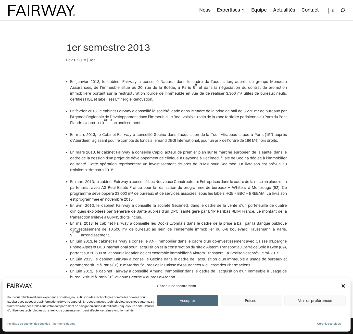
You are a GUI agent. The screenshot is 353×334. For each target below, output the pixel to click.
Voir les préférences (315, 300)
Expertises (228, 10)
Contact (310, 10)
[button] (343, 285)
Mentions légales (63, 323)
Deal (92, 59)
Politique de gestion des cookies (28, 323)
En (333, 10)
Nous (205, 10)
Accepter (187, 300)
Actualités (284, 10)
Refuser (251, 300)
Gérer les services (329, 323)
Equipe (259, 10)
